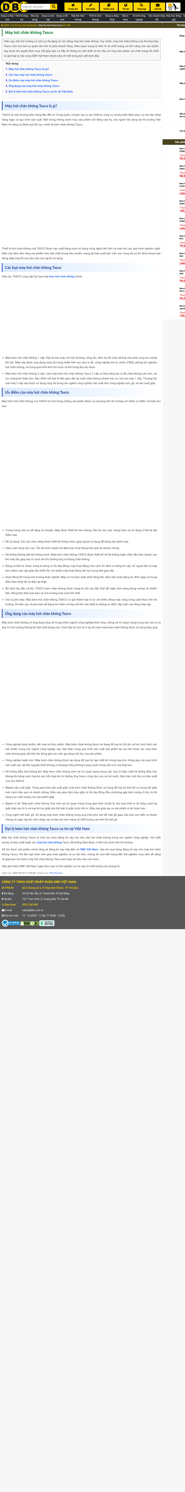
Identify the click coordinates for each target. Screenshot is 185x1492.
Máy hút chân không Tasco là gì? (29, 69)
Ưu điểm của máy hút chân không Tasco (33, 80)
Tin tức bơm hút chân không (23, 25)
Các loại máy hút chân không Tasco (30, 74)
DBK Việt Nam (89, 849)
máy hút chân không (49, 842)
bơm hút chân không (61, 276)
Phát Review (55, 873)
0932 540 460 (30, 904)
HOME (5, 25)
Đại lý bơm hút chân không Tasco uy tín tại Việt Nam (41, 91)
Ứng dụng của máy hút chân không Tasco (34, 86)
